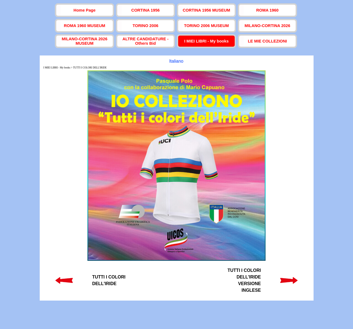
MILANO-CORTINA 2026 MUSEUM (85, 41)
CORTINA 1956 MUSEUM (206, 10)
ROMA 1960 (267, 10)
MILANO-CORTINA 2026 (267, 25)
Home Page (85, 10)
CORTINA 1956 (145, 10)
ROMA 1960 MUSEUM (84, 25)
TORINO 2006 (145, 25)
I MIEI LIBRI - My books (206, 41)
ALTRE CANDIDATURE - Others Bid (145, 41)
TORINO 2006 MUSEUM (206, 25)
